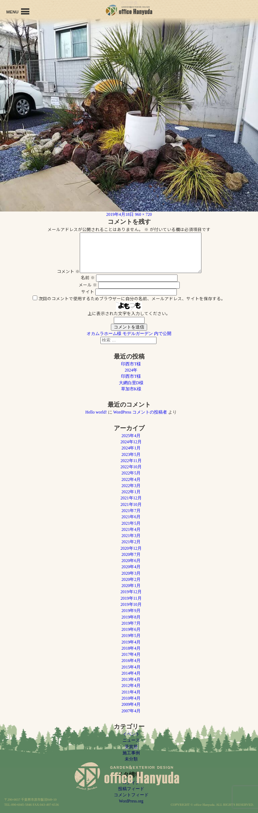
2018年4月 (131, 648)
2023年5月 (131, 454)
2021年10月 (131, 504)
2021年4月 (131, 529)
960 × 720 (143, 214)
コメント (68, 271)
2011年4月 (131, 692)
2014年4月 (131, 673)
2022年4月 (131, 479)
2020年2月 (131, 579)
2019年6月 (131, 629)
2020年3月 (131, 573)
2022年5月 (131, 473)
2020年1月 (131, 585)
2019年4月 (131, 642)
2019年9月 (131, 610)
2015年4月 (131, 667)
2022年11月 (131, 460)
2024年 (131, 370)
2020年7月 (131, 554)
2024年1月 (131, 448)
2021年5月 (131, 523)
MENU (17, 11)
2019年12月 (131, 592)
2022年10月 (131, 467)
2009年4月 (131, 704)
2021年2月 (131, 542)
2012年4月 (131, 685)
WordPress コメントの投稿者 (140, 412)
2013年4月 (131, 679)
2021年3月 (131, 535)
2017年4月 (131, 654)
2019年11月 (131, 598)
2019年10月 (131, 604)
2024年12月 (131, 442)
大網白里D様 (131, 383)
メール (88, 285)
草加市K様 (131, 389)
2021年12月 (131, 498)
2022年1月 (131, 492)
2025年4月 (131, 435)
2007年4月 (131, 711)
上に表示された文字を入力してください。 (129, 313)
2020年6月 (131, 560)
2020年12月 (131, 548)
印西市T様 (131, 364)
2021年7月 (131, 510)
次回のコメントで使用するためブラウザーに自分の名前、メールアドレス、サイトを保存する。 (131, 298)
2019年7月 (131, 623)
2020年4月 (131, 567)
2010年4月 (131, 698)
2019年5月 (131, 635)
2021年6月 (131, 517)
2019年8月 (131, 617)
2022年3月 (131, 485)
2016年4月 (131, 660)
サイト (87, 291)
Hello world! (96, 412)
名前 (88, 277)
